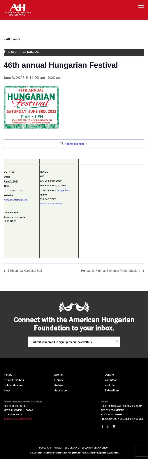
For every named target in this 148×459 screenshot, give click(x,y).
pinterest (108, 426)
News (7, 390)
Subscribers (112, 390)
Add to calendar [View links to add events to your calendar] (74, 143)
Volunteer (111, 380)
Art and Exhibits (14, 380)
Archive (59, 385)
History (8, 374)
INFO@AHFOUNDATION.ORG (18, 418)
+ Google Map (62, 190)
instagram (114, 426)
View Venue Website (51, 203)
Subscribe (60, 390)
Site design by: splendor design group (87, 447)
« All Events (12, 39)
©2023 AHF (45, 447)
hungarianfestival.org (15, 199)
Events (58, 374)
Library (58, 380)
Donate (109, 374)
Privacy (58, 447)
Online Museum (14, 385)
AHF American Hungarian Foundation (17, 10)
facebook (102, 426)
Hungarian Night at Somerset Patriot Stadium (111, 270)
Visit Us (109, 385)
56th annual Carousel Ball (24, 270)
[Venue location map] (59, 234)
